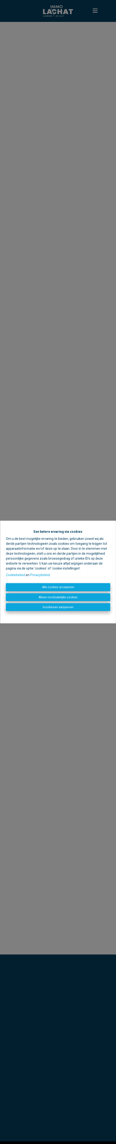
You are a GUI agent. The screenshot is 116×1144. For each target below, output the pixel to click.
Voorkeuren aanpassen (58, 607)
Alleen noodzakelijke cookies (58, 597)
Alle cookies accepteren (58, 587)
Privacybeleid (40, 575)
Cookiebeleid (15, 575)
